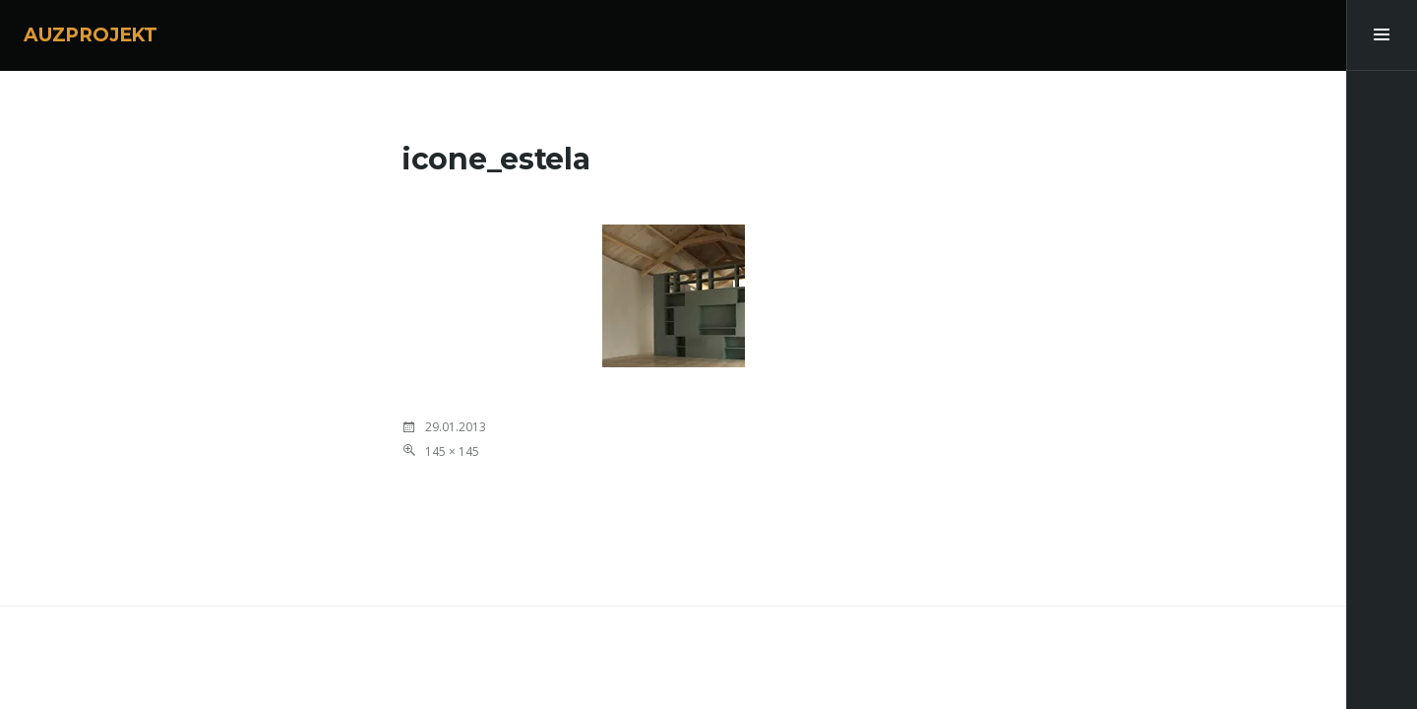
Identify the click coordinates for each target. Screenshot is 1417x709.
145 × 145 (452, 451)
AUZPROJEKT (90, 35)
